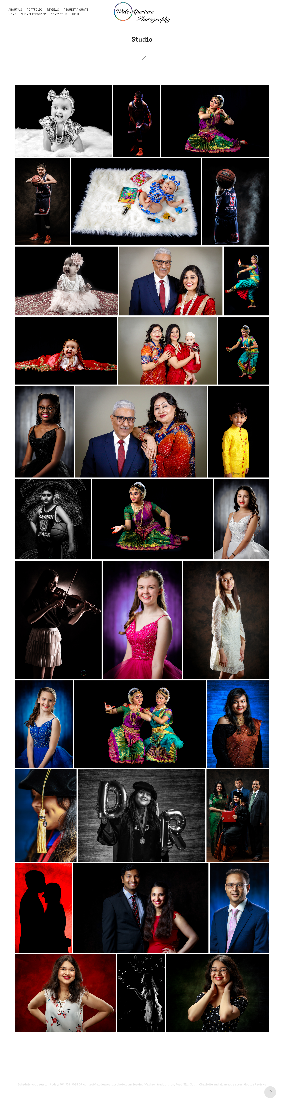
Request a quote (76, 9)
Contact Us (59, 14)
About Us (15, 9)
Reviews (53, 9)
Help (75, 14)
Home (12, 14)
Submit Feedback (33, 14)
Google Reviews (255, 1084)
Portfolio (34, 9)
